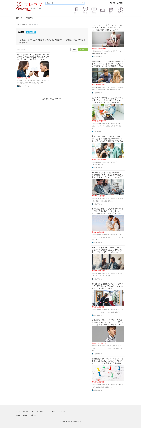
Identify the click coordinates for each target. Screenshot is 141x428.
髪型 (93, 351)
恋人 (35, 83)
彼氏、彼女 (106, 89)
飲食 (43, 83)
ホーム (18, 411)
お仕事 (120, 87)
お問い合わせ (63, 411)
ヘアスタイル (101, 312)
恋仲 (106, 201)
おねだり (120, 123)
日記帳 (102, 387)
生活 (99, 164)
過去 (116, 89)
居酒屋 (26, 83)
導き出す (98, 201)
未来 (111, 201)
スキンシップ (109, 237)
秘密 (106, 387)
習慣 (102, 164)
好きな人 (22, 83)
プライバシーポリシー (38, 411)
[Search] (82, 3)
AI (118, 198)
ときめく (120, 346)
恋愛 (111, 89)
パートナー (102, 126)
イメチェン (95, 348)
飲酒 (40, 83)
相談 (113, 89)
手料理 (118, 126)
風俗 (119, 89)
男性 (122, 348)
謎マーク (109, 387)
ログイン (112, 3)
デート (93, 53)
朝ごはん (95, 164)
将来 (94, 201)
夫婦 (96, 53)
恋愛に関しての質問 (35, 80)
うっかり (120, 51)
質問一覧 (19, 18)
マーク (120, 384)
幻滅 (114, 348)
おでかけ (120, 273)
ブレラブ (67, 421)
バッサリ (95, 312)
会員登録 (120, 3)
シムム (18, 415)
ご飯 (93, 126)
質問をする (29, 18)
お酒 (45, 80)
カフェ (93, 276)
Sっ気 (119, 234)
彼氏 (32, 83)
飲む (38, 83)
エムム (25, 415)
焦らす (97, 239)
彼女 (30, 83)
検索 (74, 50)
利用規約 (25, 411)
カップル (96, 126)
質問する (83, 49)
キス (104, 237)
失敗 (99, 53)
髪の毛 (117, 312)
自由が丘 (33, 415)
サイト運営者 (52, 411)
